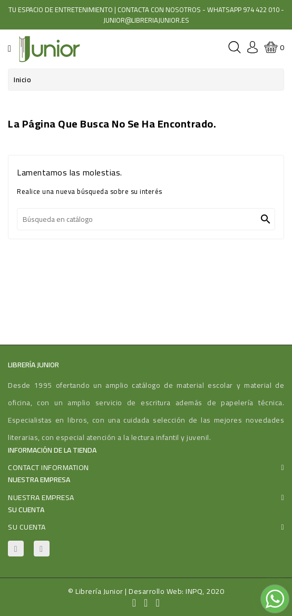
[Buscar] (146, 219)
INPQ (194, 591)
